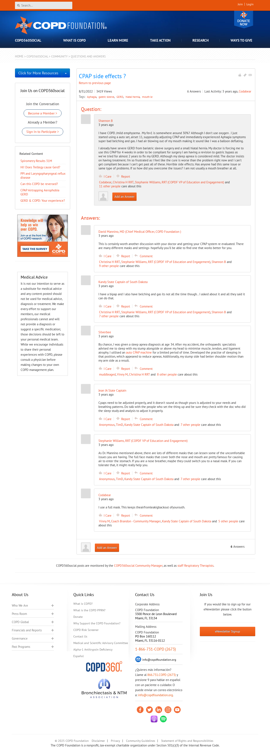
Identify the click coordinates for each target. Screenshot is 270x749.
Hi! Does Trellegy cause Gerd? (40, 167)
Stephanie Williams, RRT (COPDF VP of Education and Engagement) (179, 182)
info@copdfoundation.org (155, 695)
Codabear (245, 91)
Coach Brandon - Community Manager (136, 521)
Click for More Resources (38, 73)
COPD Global (20, 622)
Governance (20, 638)
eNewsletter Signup (227, 631)
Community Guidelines (140, 741)
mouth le (147, 97)
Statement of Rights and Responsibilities (187, 741)
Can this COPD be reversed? (39, 184)
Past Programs (21, 647)
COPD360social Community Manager (138, 566)
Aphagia (92, 97)
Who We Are (20, 605)
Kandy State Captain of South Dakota (148, 425)
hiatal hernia (133, 97)
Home (19, 56)
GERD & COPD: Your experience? (42, 201)
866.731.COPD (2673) (161, 675)
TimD (119, 425)
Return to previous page (95, 83)
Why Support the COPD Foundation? (96, 623)
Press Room (19, 614)
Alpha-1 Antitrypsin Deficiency (93, 649)
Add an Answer (124, 197)
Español (78, 656)
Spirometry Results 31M (36, 161)
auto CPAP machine (139, 352)
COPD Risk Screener (86, 630)
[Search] (43, 5)
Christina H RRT (123, 182)
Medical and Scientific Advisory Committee (100, 643)
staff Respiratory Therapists (195, 566)
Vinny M (122, 374)
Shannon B (105, 121)
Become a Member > (42, 113)
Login (250, 4)
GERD (120, 97)
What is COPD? (83, 604)
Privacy (115, 741)
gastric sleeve (107, 97)
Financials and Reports (27, 630)
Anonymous (107, 425)
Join (240, 4)
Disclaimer (98, 741)
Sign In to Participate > (42, 131)
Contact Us (80, 636)
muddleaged (107, 374)
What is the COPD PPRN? (89, 610)
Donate (243, 19)
